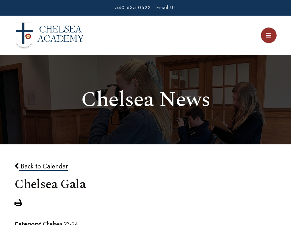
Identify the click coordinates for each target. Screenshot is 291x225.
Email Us (166, 7)
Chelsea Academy (49, 35)
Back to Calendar (41, 166)
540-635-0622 (133, 7)
